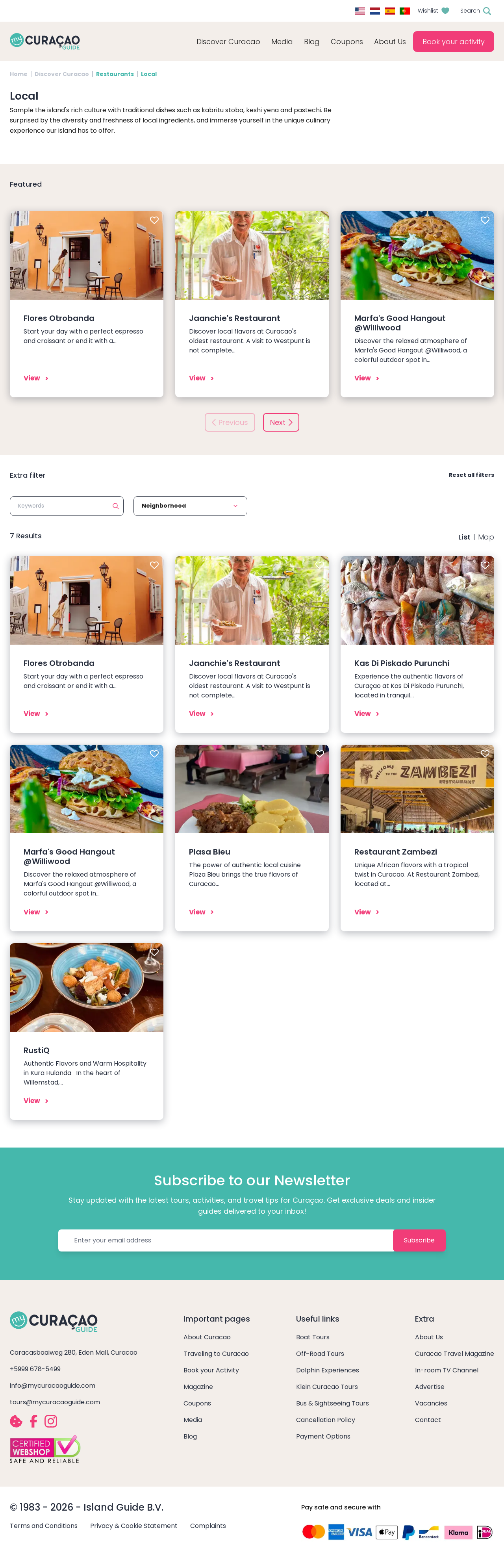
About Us (429, 1337)
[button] (190, 506)
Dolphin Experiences (327, 1370)
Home (19, 74)
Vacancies (431, 1403)
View (32, 378)
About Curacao (207, 1337)
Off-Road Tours (320, 1353)
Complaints (208, 1525)
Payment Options (323, 1436)
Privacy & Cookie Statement (134, 1525)
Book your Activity (211, 1370)
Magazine (198, 1386)
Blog (312, 41)
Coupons (347, 41)
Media (192, 1419)
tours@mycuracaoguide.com (55, 1402)
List (464, 537)
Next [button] (277, 422)
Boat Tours (313, 1337)
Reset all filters (471, 475)
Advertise (430, 1386)
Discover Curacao (62, 74)
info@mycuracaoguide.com (52, 1385)
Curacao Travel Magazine (454, 1353)
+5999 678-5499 (35, 1369)
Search (470, 11)
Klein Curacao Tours (327, 1386)
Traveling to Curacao (216, 1353)
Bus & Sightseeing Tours (332, 1403)
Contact (428, 1419)
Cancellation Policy (325, 1419)
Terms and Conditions (44, 1525)
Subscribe (419, 1240)
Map (486, 537)
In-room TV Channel (446, 1370)
